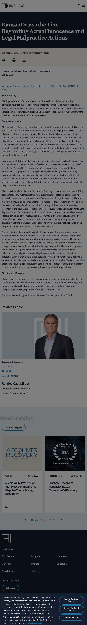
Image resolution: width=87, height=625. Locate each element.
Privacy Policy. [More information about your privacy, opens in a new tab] (37, 623)
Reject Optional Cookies (71, 609)
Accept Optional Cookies (71, 600)
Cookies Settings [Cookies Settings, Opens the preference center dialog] (71, 617)
